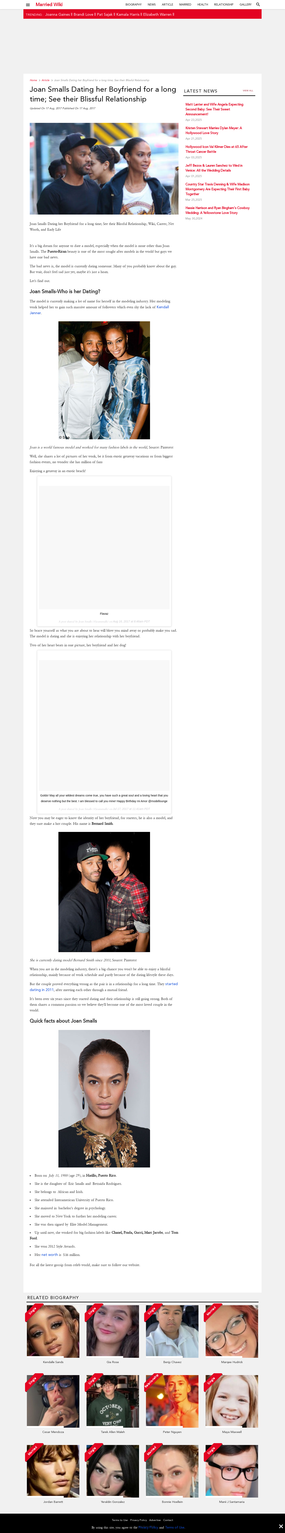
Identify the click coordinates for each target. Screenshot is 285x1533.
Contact (168, 1520)
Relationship (223, 4)
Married (185, 4)
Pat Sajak (105, 14)
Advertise (155, 1520)
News (152, 4)
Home (33, 80)
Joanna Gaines (57, 14)
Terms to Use (120, 1520)
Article (167, 4)
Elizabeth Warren (157, 14)
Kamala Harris (127, 14)
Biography (134, 4)
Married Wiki (49, 4)
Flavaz (104, 613)
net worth (50, 1254)
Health (202, 4)
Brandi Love (83, 14)
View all (248, 90)
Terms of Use (174, 1527)
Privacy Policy (148, 1527)
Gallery (246, 4)
